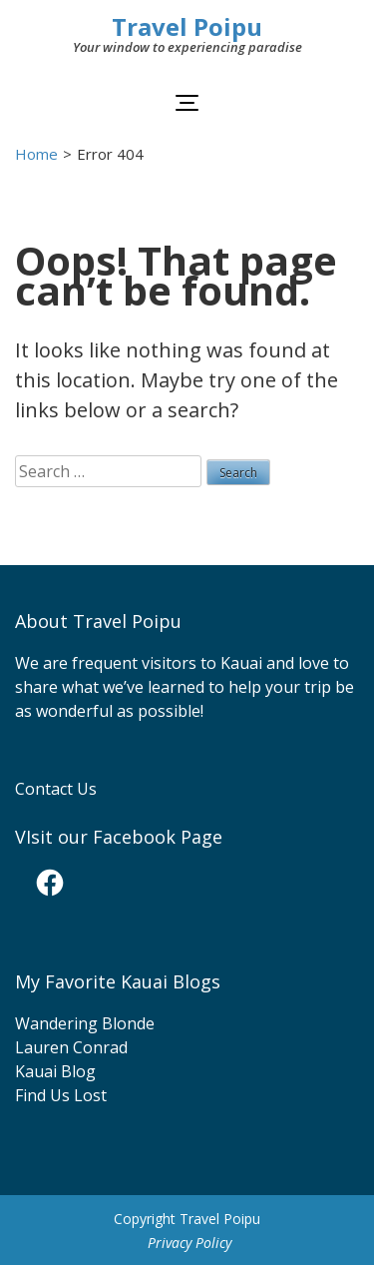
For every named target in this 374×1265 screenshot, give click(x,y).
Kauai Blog (55, 1071)
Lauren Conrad (71, 1047)
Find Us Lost (61, 1095)
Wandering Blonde (85, 1023)
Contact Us (56, 789)
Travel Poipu (187, 26)
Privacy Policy (189, 1242)
